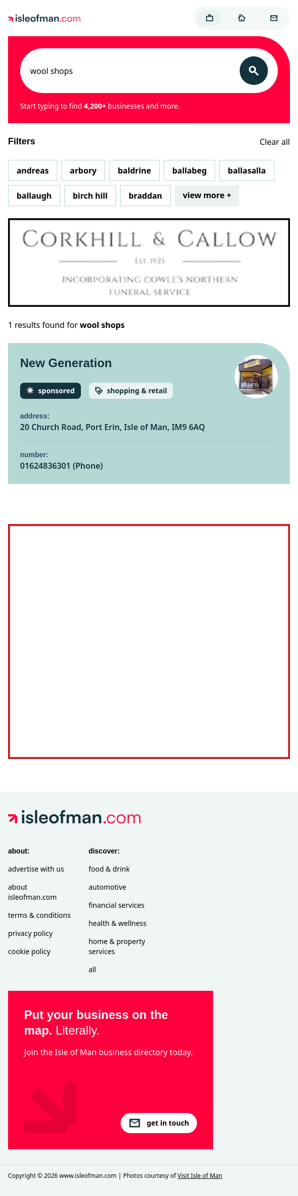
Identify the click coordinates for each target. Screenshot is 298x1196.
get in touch (159, 1123)
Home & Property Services (116, 946)
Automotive (107, 887)
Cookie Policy (29, 951)
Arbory (83, 170)
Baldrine (134, 170)
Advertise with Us (36, 869)
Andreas (33, 170)
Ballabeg (189, 170)
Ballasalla (247, 170)
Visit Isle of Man (199, 1175)
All (92, 969)
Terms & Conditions (39, 915)
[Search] (254, 70)
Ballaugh (34, 195)
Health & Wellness (117, 923)
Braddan (145, 195)
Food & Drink (109, 869)
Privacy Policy (30, 933)
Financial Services (116, 905)
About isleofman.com (32, 892)
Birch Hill (90, 195)
